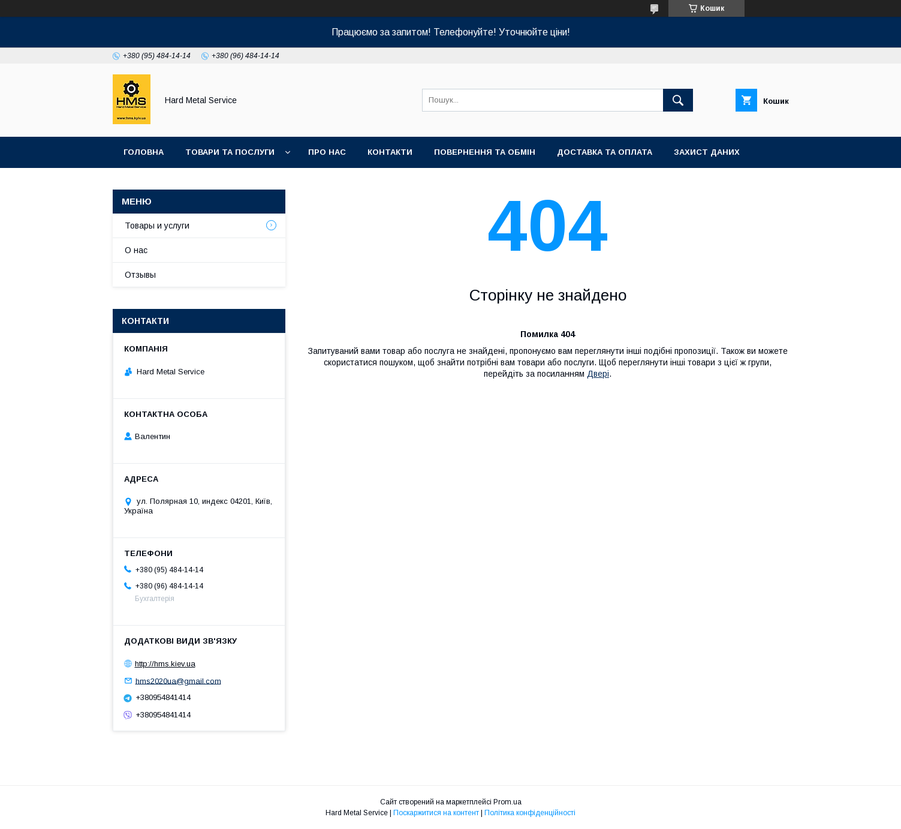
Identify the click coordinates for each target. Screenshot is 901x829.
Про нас (327, 152)
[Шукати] (678, 100)
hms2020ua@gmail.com (178, 680)
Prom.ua (507, 802)
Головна (143, 152)
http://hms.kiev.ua (165, 663)
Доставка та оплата (604, 152)
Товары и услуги (157, 225)
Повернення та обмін (484, 152)
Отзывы (140, 275)
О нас (136, 250)
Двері (598, 374)
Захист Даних (707, 152)
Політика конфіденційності (529, 813)
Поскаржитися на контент (436, 813)
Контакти (389, 152)
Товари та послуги (230, 152)
